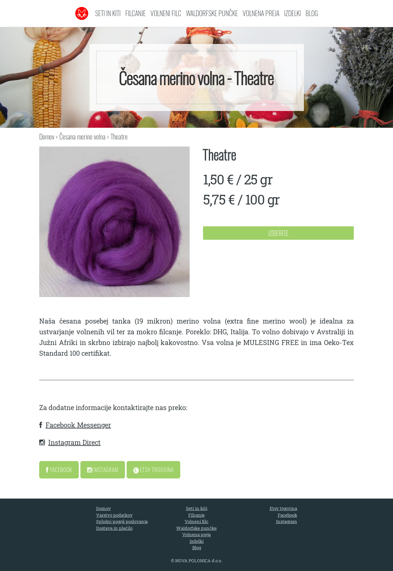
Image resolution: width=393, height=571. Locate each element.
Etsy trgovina (283, 508)
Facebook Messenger (78, 424)
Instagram (102, 470)
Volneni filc (165, 13)
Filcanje (135, 13)
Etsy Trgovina (153, 470)
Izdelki (292, 13)
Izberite (278, 233)
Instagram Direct (74, 442)
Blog (312, 13)
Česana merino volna (82, 136)
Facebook (59, 470)
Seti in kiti (108, 13)
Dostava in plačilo (114, 528)
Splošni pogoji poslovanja (122, 521)
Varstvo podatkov (114, 515)
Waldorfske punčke (212, 13)
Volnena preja (261, 13)
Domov (46, 136)
